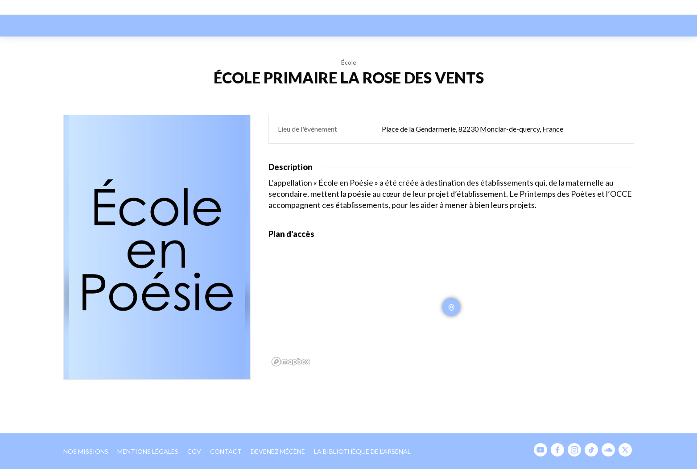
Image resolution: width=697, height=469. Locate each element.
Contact (226, 451)
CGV (194, 451)
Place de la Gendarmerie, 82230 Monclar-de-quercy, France (472, 129)
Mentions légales (147, 451)
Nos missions (85, 451)
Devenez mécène (278, 451)
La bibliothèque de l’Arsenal (362, 451)
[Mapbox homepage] (290, 362)
